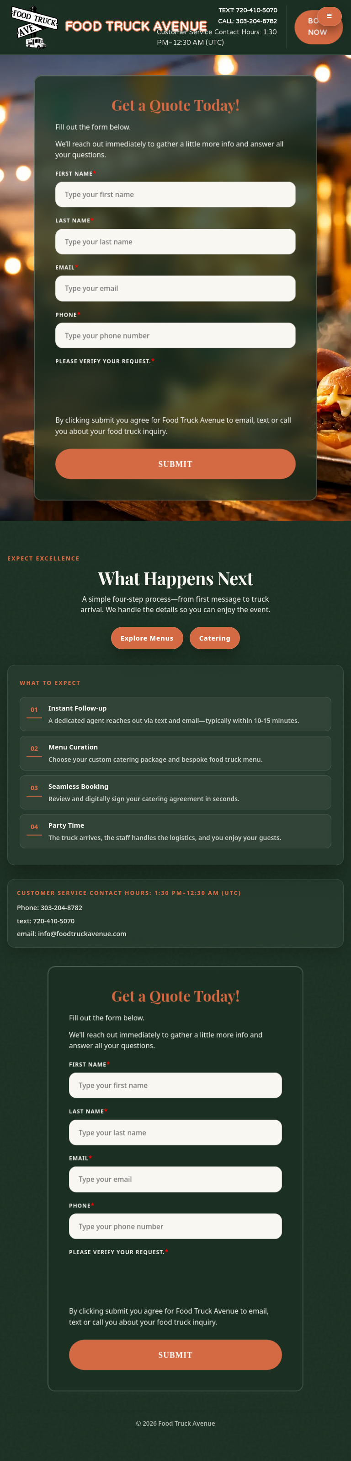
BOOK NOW (319, 27)
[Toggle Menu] (329, 16)
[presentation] (124, 392)
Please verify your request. (105, 360)
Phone (68, 314)
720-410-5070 (247, 10)
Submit (175, 464)
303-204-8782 (247, 21)
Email (67, 267)
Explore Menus (147, 637)
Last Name (74, 220)
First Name (75, 173)
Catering (215, 637)
